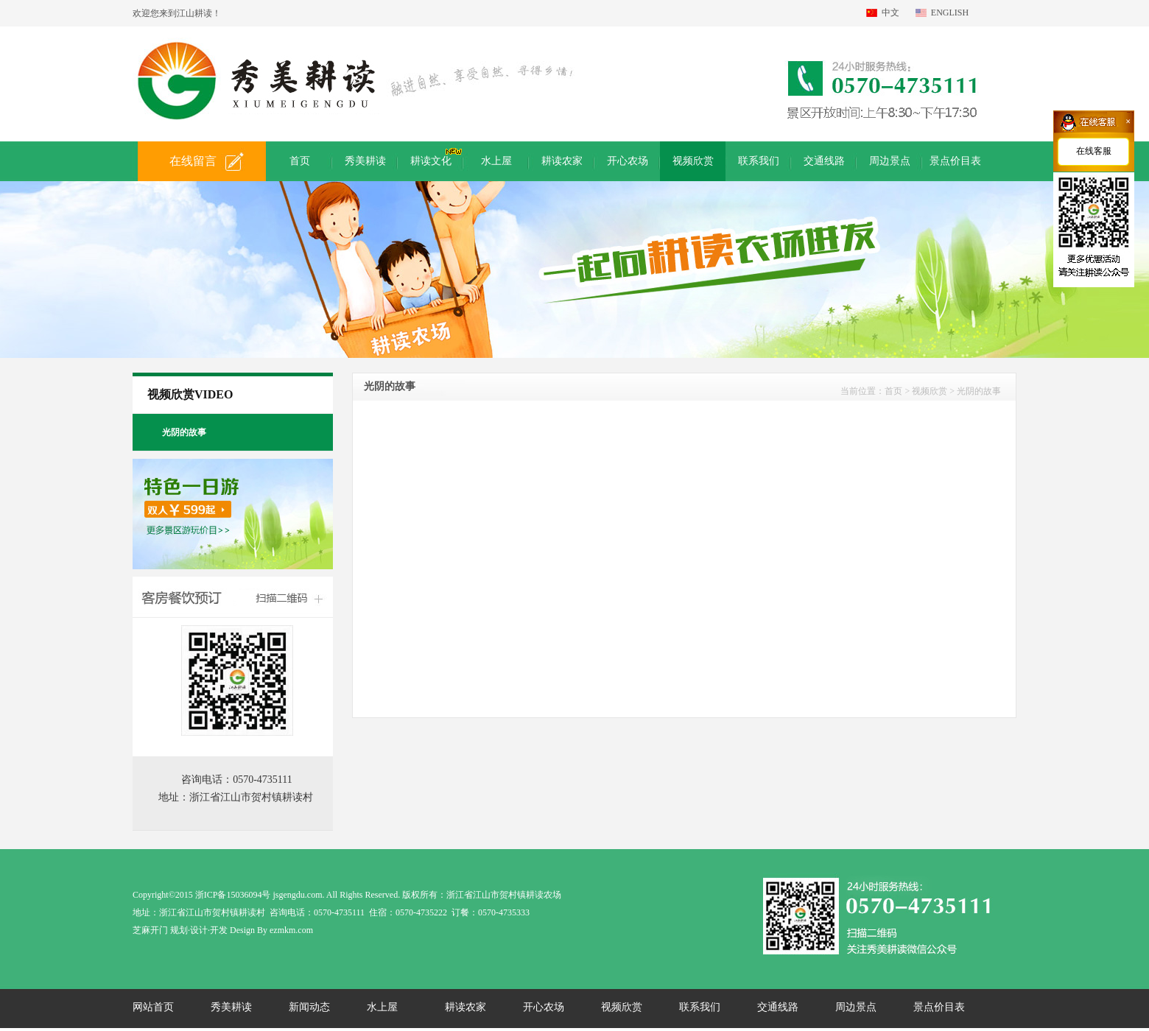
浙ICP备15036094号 (233, 895)
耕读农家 (465, 1007)
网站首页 (153, 1007)
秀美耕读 (231, 1007)
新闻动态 (309, 1007)
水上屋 (382, 1007)
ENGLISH (950, 12)
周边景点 (855, 1007)
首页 (893, 391)
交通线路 (777, 1007)
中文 (890, 12)
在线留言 (193, 161)
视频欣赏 (621, 1007)
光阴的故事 (979, 391)
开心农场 (543, 1007)
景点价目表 (939, 1007)
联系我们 (699, 1007)
